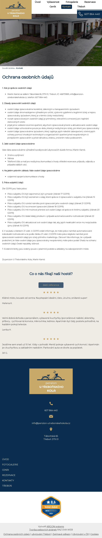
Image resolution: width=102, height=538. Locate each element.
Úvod (38, 2)
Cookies (94, 534)
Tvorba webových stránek (43, 529)
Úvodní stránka (8, 68)
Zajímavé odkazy (62, 534)
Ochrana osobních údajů (16, 534)
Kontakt (66, 6)
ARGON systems (55, 526)
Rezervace (90, 2)
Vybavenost (53, 2)
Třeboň (81, 6)
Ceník (53, 6)
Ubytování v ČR (80, 534)
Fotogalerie (72, 2)
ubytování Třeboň (41, 534)
